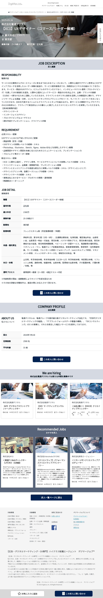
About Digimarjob (53, 3)
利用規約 (76, 519)
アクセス (76, 525)
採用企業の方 (85, 6)
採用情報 (92, 6)
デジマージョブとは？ (48, 6)
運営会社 (76, 527)
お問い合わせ (56, 516)
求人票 (66, 6)
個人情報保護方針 (79, 522)
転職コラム (59, 6)
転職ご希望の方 (74, 6)
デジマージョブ (21, 583)
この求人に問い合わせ (53, 292)
